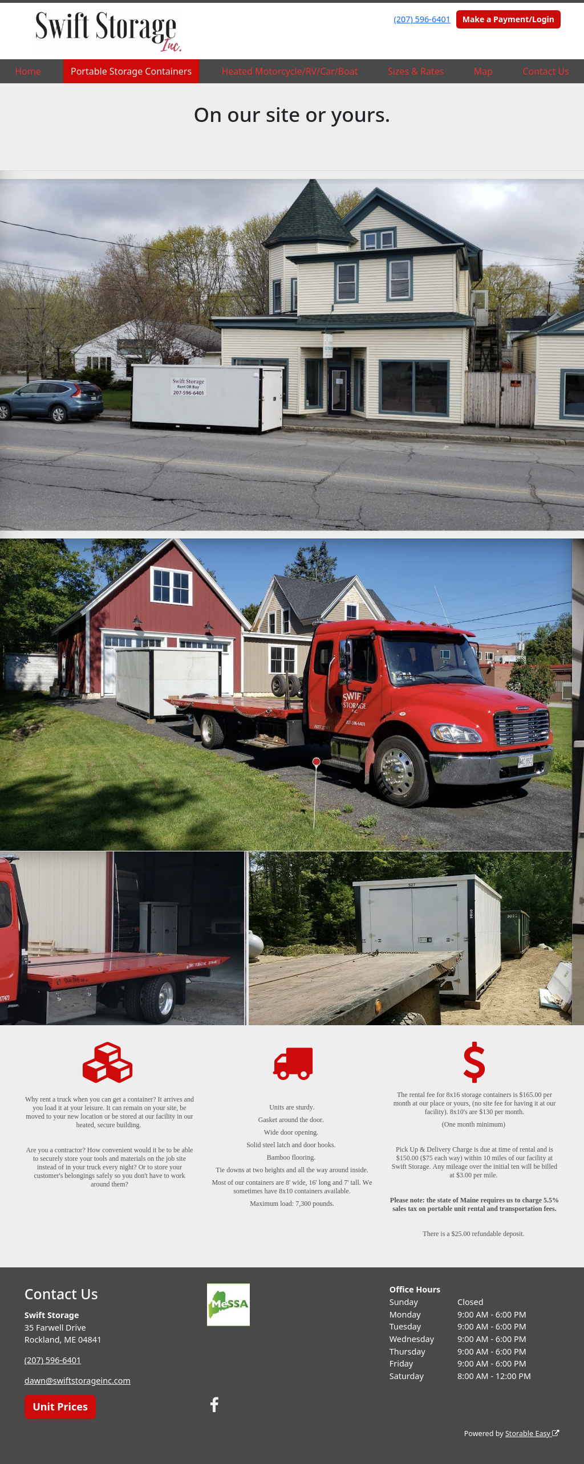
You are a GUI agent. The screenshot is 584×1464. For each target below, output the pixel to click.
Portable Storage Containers (131, 71)
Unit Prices (60, 1406)
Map (483, 71)
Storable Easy (532, 1433)
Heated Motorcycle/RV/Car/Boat (289, 71)
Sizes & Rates (416, 71)
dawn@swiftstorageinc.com (78, 1380)
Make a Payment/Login (508, 19)
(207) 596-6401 (422, 19)
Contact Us (545, 71)
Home (28, 71)
